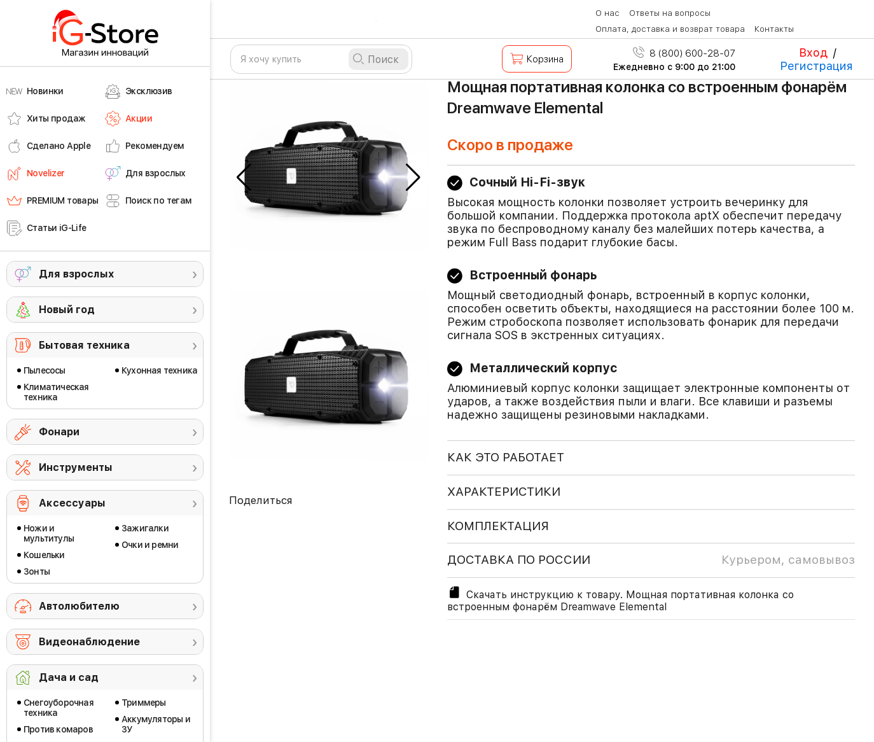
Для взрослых (76, 274)
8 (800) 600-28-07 (684, 53)
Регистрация (816, 66)
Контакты (774, 29)
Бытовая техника (84, 345)
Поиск (383, 59)
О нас (607, 13)
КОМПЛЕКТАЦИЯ (498, 526)
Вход (813, 52)
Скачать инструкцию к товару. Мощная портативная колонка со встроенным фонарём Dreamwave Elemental (620, 599)
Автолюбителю (79, 606)
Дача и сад (69, 677)
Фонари (59, 432)
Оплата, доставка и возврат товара (670, 29)
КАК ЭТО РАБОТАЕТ (505, 457)
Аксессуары (72, 503)
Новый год (67, 310)
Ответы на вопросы (670, 13)
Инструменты (76, 467)
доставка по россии (651, 560)
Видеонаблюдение (89, 642)
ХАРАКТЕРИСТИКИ (503, 491)
